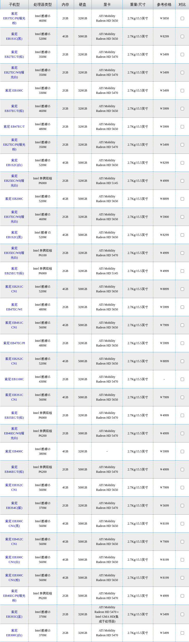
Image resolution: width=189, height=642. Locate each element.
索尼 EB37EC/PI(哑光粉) (14, 18)
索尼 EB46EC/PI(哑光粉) (14, 595)
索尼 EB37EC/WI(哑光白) (14, 216)
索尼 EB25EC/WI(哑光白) (14, 180)
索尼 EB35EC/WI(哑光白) (14, 252)
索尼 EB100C (14, 90)
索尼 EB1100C (14, 379)
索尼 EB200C (14, 199)
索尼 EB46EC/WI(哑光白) (14, 433)
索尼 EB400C (14, 451)
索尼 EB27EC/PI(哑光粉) (14, 144)
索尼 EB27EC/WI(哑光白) (14, 72)
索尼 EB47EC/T (14, 126)
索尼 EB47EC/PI (14, 343)
